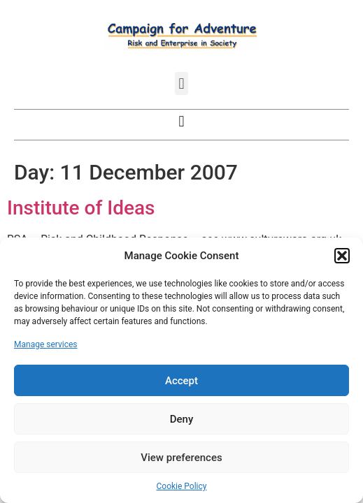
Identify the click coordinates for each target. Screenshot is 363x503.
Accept (181, 380)
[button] (342, 256)
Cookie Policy (182, 486)
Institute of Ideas (81, 207)
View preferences (181, 457)
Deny (182, 419)
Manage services (46, 344)
